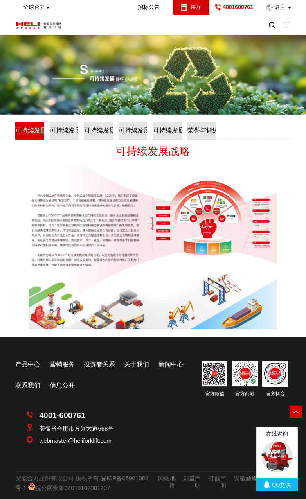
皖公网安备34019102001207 (72, 488)
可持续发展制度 (167, 130)
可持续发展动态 (133, 130)
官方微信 (214, 394)
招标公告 (149, 7)
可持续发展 (257, 125)
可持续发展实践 (64, 130)
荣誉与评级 (201, 130)
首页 (232, 125)
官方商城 (245, 394)
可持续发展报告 (98, 130)
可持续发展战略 (29, 130)
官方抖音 (275, 394)
